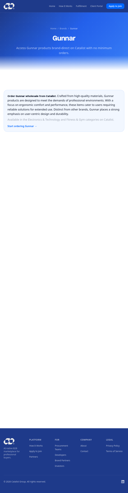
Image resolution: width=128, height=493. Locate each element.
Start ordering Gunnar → (22, 126)
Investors (59, 465)
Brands (63, 28)
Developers (60, 454)
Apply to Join (115, 6)
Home (52, 6)
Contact (84, 451)
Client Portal (96, 6)
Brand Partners (62, 460)
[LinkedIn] (122, 481)
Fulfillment (81, 6)
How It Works (65, 6)
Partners (33, 456)
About (83, 445)
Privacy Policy (113, 445)
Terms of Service (114, 451)
